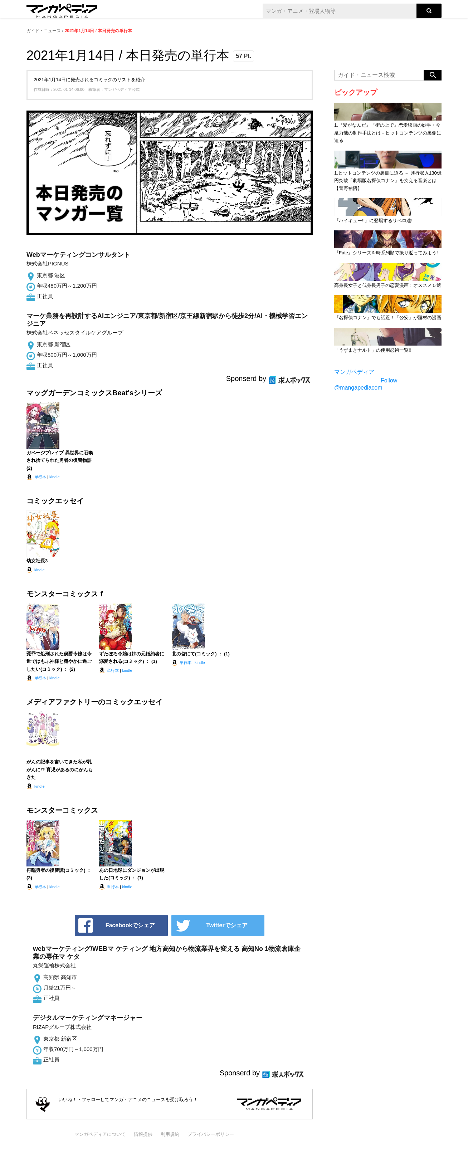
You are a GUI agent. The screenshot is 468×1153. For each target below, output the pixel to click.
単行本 (40, 477)
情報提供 (143, 1134)
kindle (54, 477)
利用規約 (170, 1134)
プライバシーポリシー (210, 1134)
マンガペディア (354, 372)
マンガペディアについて (100, 1134)
